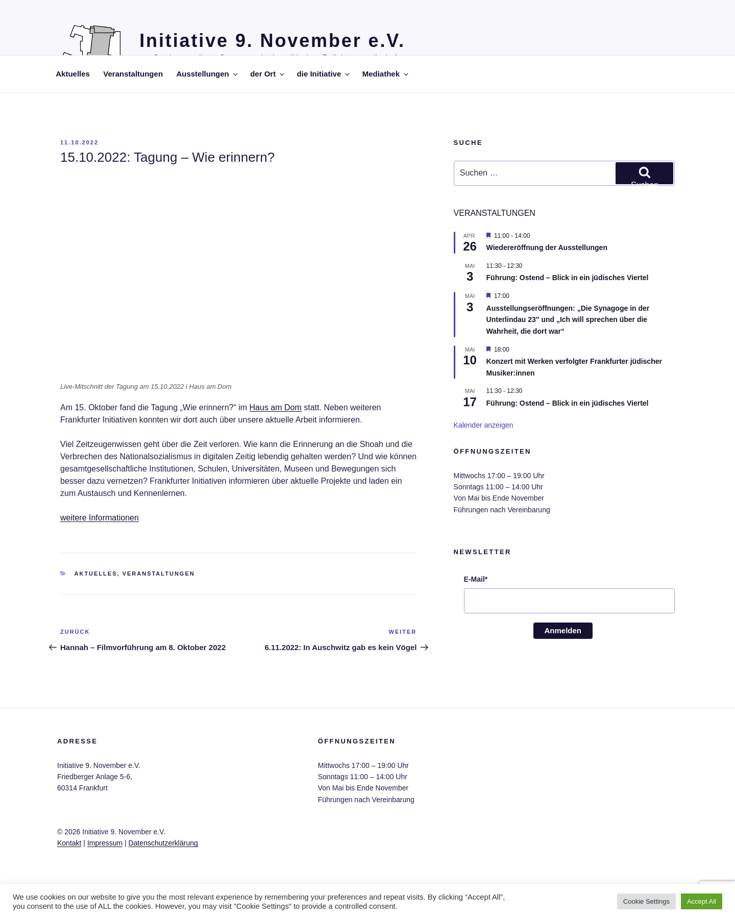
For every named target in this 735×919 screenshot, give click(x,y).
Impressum (104, 843)
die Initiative (324, 73)
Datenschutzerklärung (163, 843)
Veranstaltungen (133, 73)
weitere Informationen (99, 517)
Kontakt (69, 843)
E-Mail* (476, 579)
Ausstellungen (207, 73)
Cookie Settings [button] (646, 901)
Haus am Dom (276, 407)
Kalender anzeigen (483, 425)
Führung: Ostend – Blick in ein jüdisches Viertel (567, 278)
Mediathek (386, 73)
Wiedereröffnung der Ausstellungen (546, 247)
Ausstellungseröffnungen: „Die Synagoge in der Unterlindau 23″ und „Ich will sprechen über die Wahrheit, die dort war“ (568, 319)
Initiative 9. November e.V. (272, 40)
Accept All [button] (701, 901)
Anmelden (563, 630)
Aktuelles (73, 73)
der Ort (268, 73)
